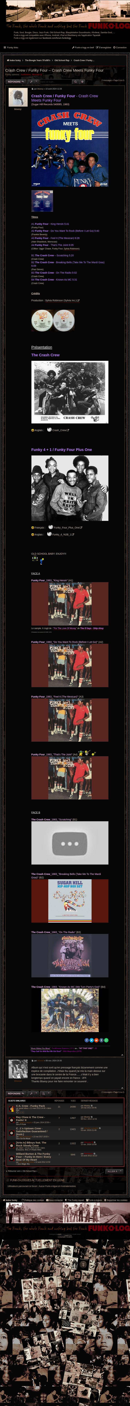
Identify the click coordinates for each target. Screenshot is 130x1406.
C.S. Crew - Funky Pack (30, 1105)
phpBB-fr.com (68, 1235)
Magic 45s (26, 1164)
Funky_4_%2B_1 (61, 534)
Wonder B (37, 74)
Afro (17, 1110)
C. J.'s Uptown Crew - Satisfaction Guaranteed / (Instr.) (31, 1131)
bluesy (17, 109)
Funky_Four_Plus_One (66, 527)
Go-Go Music (25, 1139)
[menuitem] (120, 47)
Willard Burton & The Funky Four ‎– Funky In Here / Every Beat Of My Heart (33, 1156)
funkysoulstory (25, 1137)
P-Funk (23, 1124)
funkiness (26, 74)
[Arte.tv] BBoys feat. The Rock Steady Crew (31, 1144)
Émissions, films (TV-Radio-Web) (28, 1150)
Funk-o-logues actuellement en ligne (37, 1180)
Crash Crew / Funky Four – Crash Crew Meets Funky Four (84, 60)
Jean (21, 1148)
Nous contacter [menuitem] (54, 1200)
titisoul (18, 1081)
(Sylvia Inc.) (70, 300)
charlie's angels (25, 1122)
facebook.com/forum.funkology (57, 38)
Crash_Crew (59, 430)
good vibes (23, 1108)
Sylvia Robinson (71, 248)
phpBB (59, 1234)
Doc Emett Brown (26, 1162)
